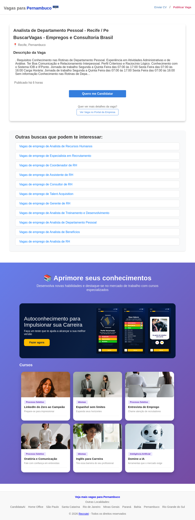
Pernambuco (152, 506)
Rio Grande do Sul (173, 506)
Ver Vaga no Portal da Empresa (97, 112)
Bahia (137, 506)
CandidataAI (17, 506)
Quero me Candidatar (97, 93)
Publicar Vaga (182, 7)
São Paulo (52, 506)
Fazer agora (36, 342)
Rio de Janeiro (92, 506)
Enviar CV (160, 7)
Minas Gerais (111, 506)
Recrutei (84, 513)
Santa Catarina (71, 506)
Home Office (35, 506)
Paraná (126, 506)
